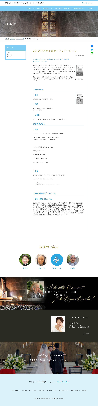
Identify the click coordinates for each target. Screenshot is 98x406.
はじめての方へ (58, 8)
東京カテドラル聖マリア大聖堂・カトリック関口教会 (24, 3)
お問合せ (90, 8)
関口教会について (47, 8)
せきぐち (9, 55)
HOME (29, 8)
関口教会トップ (26, 390)
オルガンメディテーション (78, 8)
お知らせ (39, 8)
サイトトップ (16, 390)
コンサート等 (20, 39)
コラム (9, 56)
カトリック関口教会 (37, 382)
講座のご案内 (67, 8)
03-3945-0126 (63, 382)
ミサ (34, 8)
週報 (8, 53)
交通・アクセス (88, 3)
